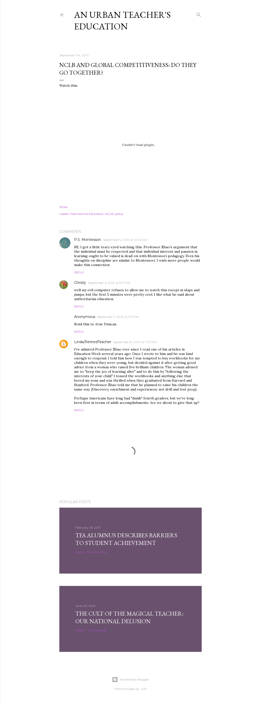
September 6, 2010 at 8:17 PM (109, 283)
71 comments (96, 630)
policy (119, 214)
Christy (80, 282)
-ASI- (143, 689)
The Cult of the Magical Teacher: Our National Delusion (129, 617)
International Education (87, 214)
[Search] (199, 14)
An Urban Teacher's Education (122, 20)
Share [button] (63, 207)
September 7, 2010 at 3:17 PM (118, 317)
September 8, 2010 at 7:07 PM (135, 342)
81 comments (97, 552)
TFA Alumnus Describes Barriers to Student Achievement (126, 539)
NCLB (109, 214)
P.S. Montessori (87, 239)
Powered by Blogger (130, 679)
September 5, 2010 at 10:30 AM (125, 240)
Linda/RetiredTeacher (92, 342)
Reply (79, 272)
